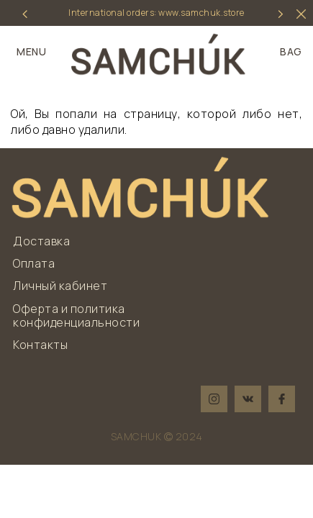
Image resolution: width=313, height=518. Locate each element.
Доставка (41, 241)
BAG (291, 51)
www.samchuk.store (201, 12)
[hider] (301, 14)
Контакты (40, 345)
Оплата (34, 263)
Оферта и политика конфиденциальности (76, 315)
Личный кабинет (60, 286)
